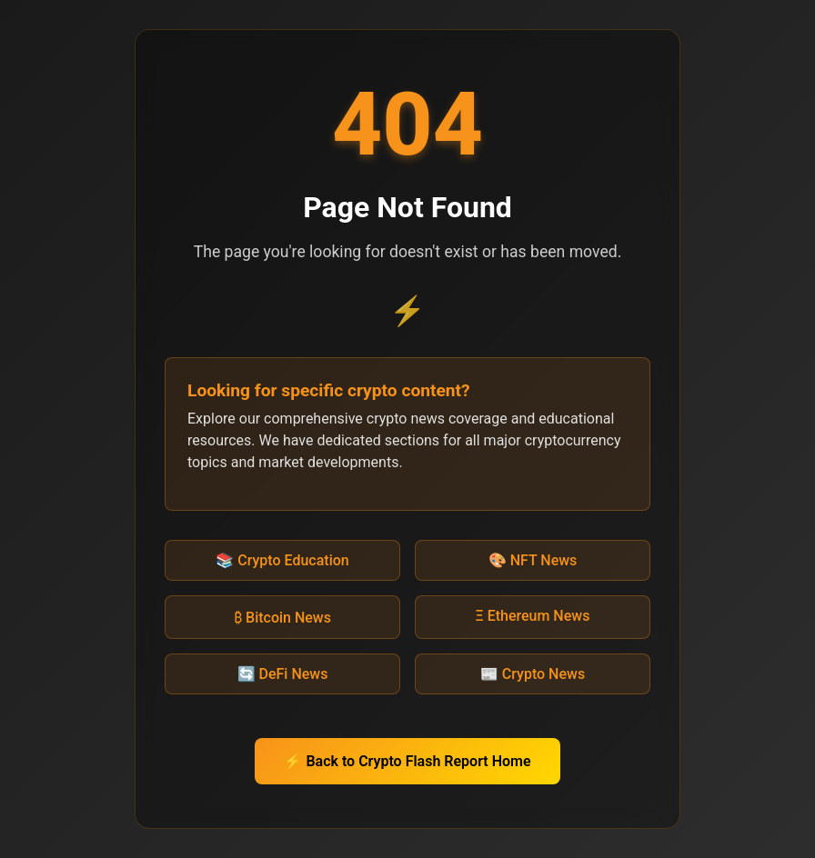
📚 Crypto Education (282, 560)
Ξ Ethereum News (533, 615)
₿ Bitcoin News (282, 617)
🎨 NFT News (533, 560)
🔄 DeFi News (282, 674)
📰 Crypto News (532, 674)
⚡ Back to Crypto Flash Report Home (407, 761)
